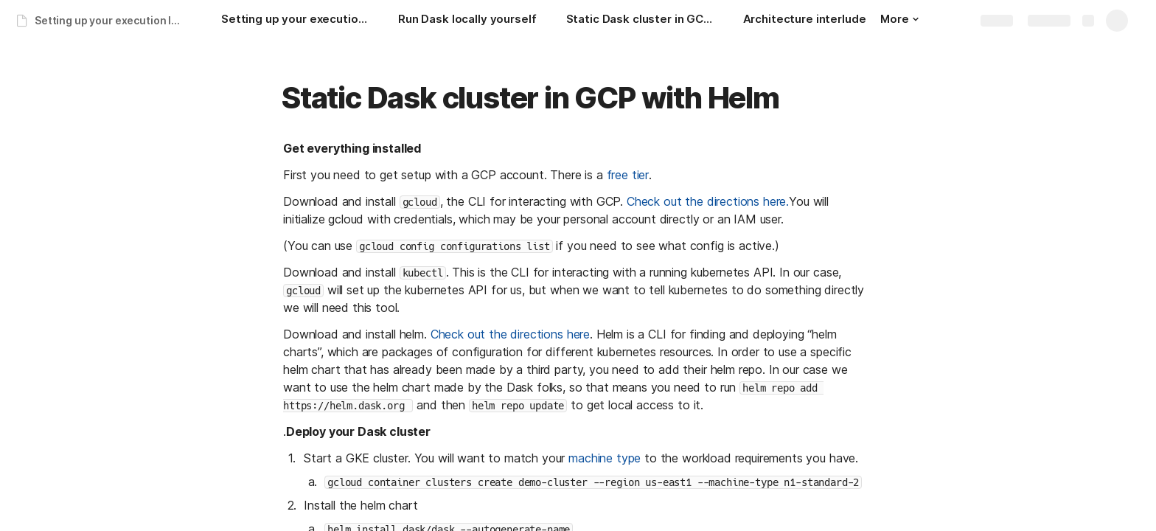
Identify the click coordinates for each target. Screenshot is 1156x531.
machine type (604, 458)
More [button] (899, 19)
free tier (628, 174)
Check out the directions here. (708, 201)
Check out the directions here (510, 334)
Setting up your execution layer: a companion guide (113, 20)
